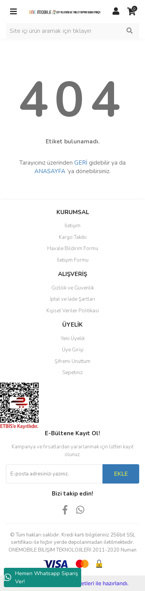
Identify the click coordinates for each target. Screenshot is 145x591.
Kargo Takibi (73, 237)
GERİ (80, 163)
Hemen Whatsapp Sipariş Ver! (41, 577)
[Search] (72, 31)
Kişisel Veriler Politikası (72, 310)
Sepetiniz (72, 372)
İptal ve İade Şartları (72, 299)
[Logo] (65, 12)
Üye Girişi (73, 349)
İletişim (72, 225)
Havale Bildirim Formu (72, 248)
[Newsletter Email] (54, 474)
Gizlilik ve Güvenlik (72, 287)
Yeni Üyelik (73, 338)
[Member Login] (116, 11)
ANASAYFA (49, 171)
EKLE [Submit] (121, 474)
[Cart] (131, 11)
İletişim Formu (73, 260)
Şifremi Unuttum (72, 361)
